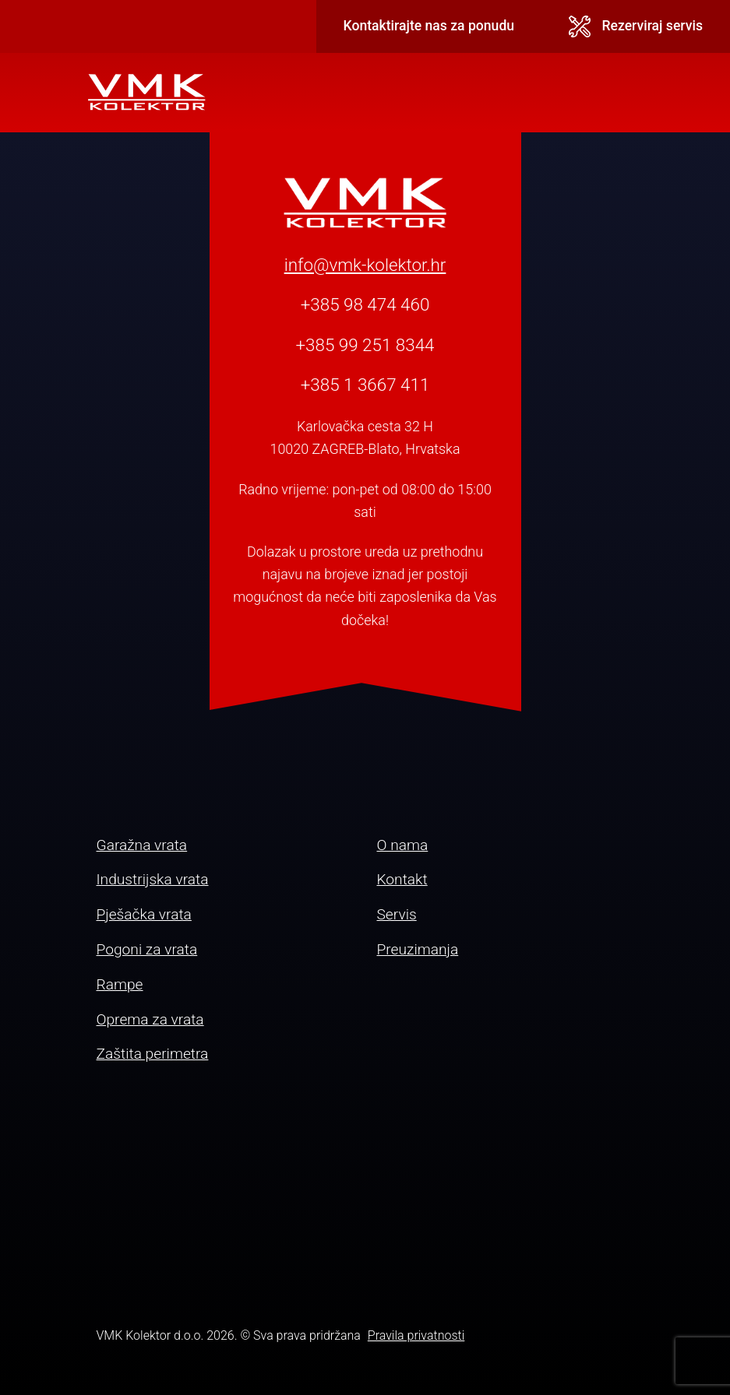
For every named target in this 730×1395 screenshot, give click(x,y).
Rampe (120, 984)
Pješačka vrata (144, 914)
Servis (397, 914)
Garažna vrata (142, 845)
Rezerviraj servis (636, 26)
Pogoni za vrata (147, 949)
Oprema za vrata (150, 1019)
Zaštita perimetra (153, 1054)
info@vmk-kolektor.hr (365, 265)
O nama (402, 845)
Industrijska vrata (153, 879)
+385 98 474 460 (365, 304)
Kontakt (402, 879)
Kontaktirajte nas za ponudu (429, 25)
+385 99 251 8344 (364, 345)
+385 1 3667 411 (365, 384)
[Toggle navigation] (632, 93)
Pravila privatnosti (416, 1335)
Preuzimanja (418, 949)
